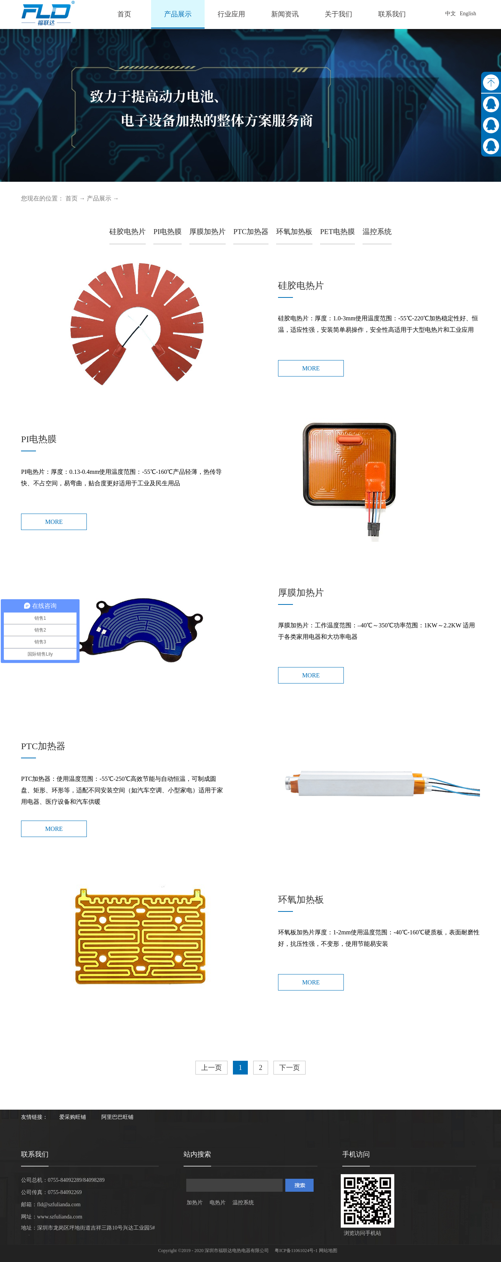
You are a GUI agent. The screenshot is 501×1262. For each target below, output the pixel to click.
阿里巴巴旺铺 (117, 1117)
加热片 (195, 1202)
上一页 (211, 1067)
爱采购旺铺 (72, 1117)
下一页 (289, 1067)
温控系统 (243, 1202)
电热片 (218, 1202)
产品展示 (99, 198)
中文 (450, 13)
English (468, 13)
